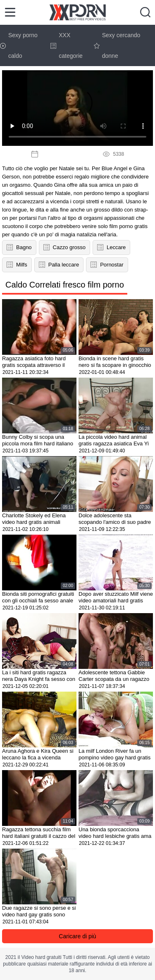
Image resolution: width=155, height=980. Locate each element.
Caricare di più (77, 936)
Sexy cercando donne (117, 45)
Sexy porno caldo (19, 45)
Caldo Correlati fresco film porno (64, 284)
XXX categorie (66, 45)
